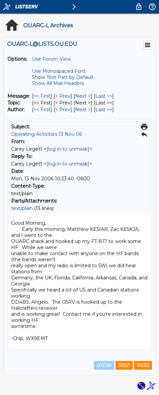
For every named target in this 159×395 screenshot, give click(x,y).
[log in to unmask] (67, 149)
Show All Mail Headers (58, 83)
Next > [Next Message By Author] (83, 110)
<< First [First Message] (42, 96)
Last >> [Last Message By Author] (103, 110)
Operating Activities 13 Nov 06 (46, 134)
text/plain (22, 208)
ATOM (104, 365)
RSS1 (124, 365)
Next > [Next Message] (83, 96)
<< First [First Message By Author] (42, 110)
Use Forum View (51, 59)
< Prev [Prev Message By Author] (62, 110)
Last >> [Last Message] (103, 96)
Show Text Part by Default (63, 77)
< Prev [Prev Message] (62, 96)
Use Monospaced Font (59, 71)
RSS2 (143, 365)
